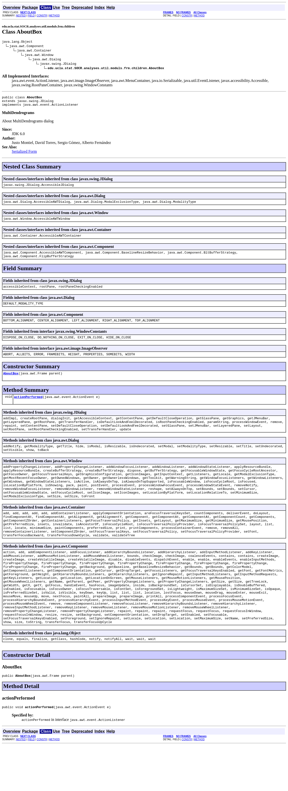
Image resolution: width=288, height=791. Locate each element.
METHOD (54, 15)
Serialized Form (24, 154)
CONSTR (42, 15)
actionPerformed (28, 409)
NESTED (21, 15)
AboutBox (10, 385)
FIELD (31, 15)
